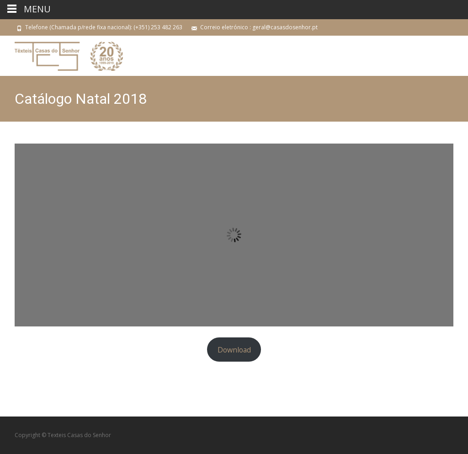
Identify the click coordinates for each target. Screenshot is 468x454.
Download (234, 350)
